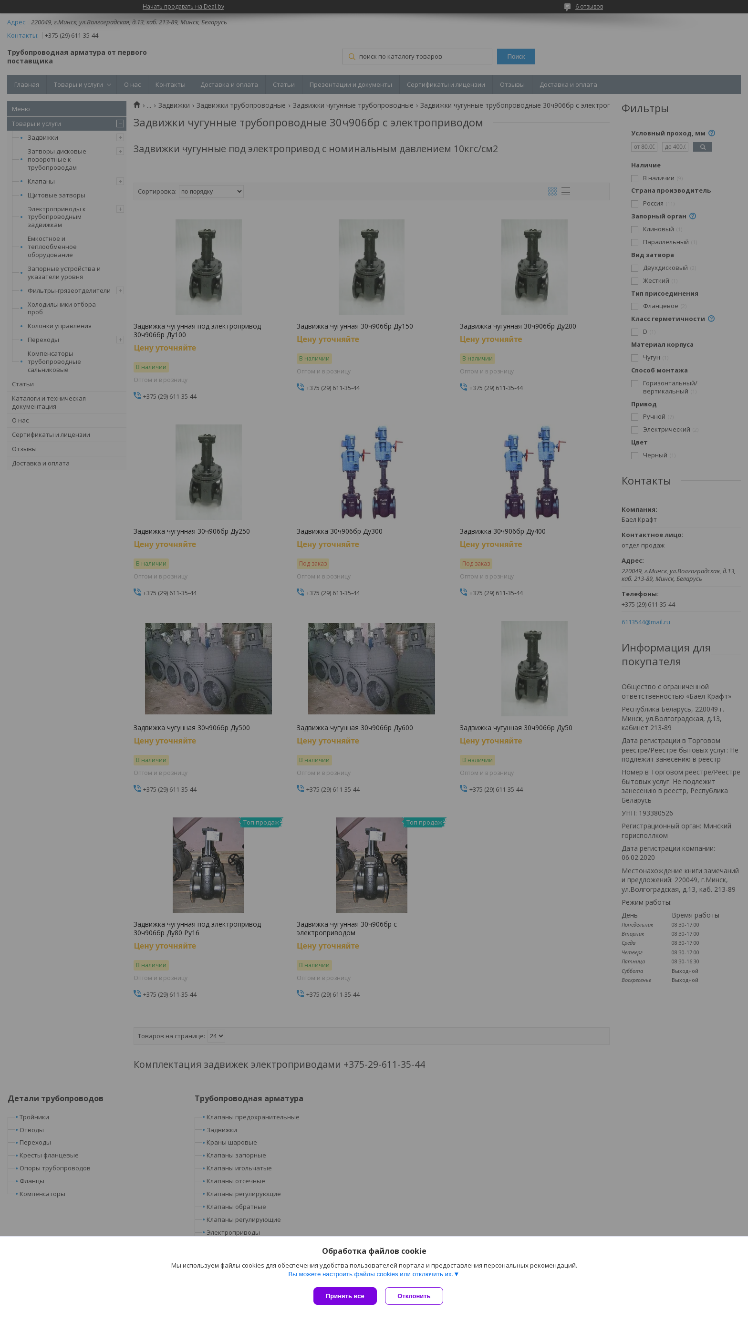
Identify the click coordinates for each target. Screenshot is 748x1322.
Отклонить (415, 1296)
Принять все (345, 1296)
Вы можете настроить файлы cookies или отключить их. (370, 1275)
